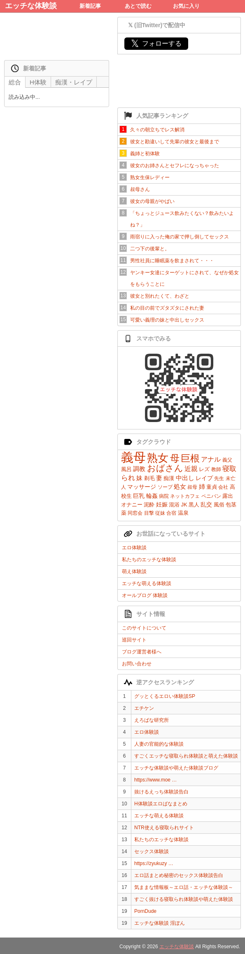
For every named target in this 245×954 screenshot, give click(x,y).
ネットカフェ (185, 496)
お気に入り (186, 6)
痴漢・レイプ (73, 82)
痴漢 (168, 478)
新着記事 (90, 6)
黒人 (194, 504)
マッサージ (141, 486)
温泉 (183, 513)
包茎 (231, 504)
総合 (15, 82)
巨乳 (139, 495)
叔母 (192, 487)
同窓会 (135, 513)
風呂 (126, 469)
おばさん (165, 468)
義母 (133, 457)
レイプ (204, 478)
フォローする (156, 43)
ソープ (165, 487)
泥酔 (149, 504)
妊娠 (162, 504)
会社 (223, 487)
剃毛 (149, 478)
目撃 (149, 513)
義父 (227, 460)
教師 (216, 469)
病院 (164, 496)
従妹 (160, 513)
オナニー (131, 504)
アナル (211, 459)
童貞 (211, 487)
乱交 (206, 504)
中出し (185, 477)
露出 (227, 496)
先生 (219, 478)
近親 (191, 468)
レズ (204, 469)
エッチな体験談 (31, 6)
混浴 (174, 504)
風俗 (219, 504)
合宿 (171, 513)
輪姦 (152, 495)
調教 (139, 468)
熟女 (157, 458)
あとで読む (138, 6)
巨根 (190, 458)
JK (184, 504)
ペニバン (211, 496)
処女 (180, 486)
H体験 (38, 82)
